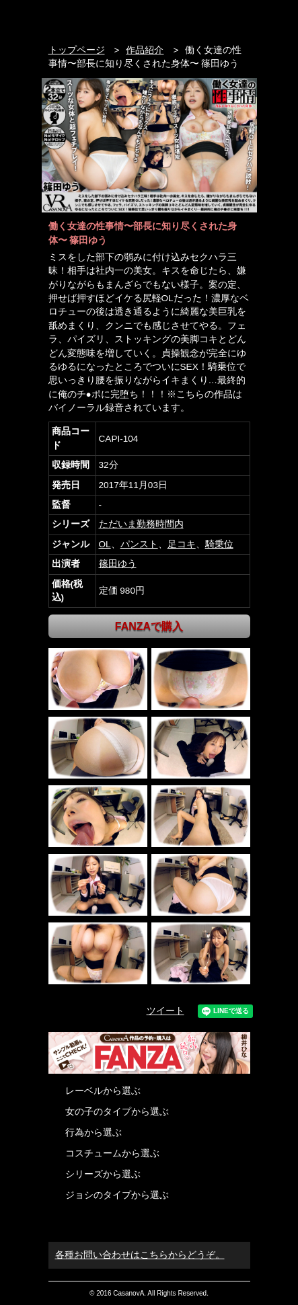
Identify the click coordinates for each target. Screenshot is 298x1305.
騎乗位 (219, 544)
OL (105, 544)
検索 (217, 18)
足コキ (181, 544)
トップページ (76, 50)
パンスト (139, 544)
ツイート (165, 1011)
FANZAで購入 (149, 626)
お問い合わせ (243, 18)
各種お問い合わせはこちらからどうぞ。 (140, 1255)
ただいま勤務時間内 (141, 524)
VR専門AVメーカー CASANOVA (105, 18)
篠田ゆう (118, 564)
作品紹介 (144, 50)
